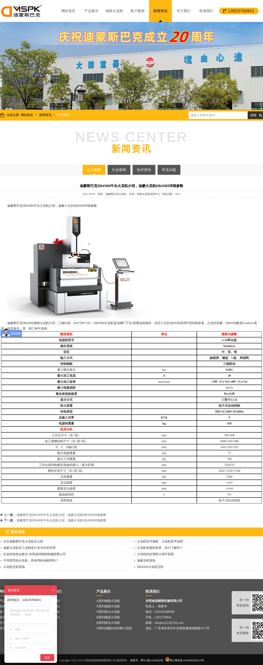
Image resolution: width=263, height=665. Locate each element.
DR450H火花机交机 (150, 567)
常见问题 (169, 170)
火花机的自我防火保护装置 (155, 554)
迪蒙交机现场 (146, 560)
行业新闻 (119, 170)
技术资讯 (144, 170)
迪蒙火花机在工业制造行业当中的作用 (29, 547)
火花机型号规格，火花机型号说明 (160, 541)
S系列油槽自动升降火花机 (114, 628)
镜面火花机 (114, 11)
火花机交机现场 (14, 567)
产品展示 (91, 11)
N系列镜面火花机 (108, 606)
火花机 (69, 205)
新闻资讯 (160, 11)
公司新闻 (63, 115)
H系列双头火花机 (108, 622)
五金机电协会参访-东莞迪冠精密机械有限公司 (34, 554)
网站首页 (68, 11)
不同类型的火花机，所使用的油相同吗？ (31, 560)
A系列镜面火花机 (108, 601)
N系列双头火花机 (108, 611)
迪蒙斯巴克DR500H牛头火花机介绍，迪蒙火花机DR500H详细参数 (61, 515)
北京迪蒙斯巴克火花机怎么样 (23, 541)
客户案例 (137, 11)
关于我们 (183, 11)
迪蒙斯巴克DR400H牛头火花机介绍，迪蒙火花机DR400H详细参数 (61, 520)
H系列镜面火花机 (108, 617)
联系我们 (206, 11)
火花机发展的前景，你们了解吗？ (160, 547)
